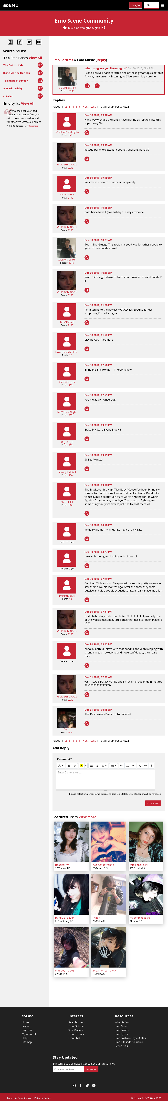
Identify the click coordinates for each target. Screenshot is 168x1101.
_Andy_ (97, 916)
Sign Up (151, 5)
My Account (29, 1032)
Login (25, 1024)
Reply (101, 60)
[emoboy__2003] (71, 946)
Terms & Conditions (19, 1096)
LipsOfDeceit (67, 322)
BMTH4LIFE (67, 502)
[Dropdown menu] (163, 5)
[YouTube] (38, 42)
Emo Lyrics (121, 1032)
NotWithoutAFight (66, 412)
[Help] (151, 765)
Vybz (66, 729)
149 (71, 135)
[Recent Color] (81, 765)
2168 (70, 325)
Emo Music (86, 60)
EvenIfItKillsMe (67, 595)
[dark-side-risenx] (66, 378)
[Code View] (145, 765)
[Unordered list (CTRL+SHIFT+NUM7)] (91, 765)
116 (71, 505)
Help (25, 1036)
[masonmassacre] (146, 893)
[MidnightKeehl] (146, 841)
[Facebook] (19, 42)
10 (70, 598)
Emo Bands (122, 1028)
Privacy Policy (42, 1096)
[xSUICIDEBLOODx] (66, 161)
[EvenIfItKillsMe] (66, 592)
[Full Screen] (140, 765)
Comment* (64, 759)
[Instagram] (103, 28)
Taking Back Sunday (15, 80)
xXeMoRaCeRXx (67, 87)
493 (71, 385)
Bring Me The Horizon (16, 72)
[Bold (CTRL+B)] (69, 765)
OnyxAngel (67, 442)
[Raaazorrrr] (71, 841)
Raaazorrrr (62, 864)
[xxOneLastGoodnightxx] (66, 128)
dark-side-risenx (67, 382)
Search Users (76, 1020)
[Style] (61, 765)
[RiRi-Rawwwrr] (66, 191)
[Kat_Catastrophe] (108, 841)
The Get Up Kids (13, 65)
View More (87, 817)
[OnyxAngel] (66, 438)
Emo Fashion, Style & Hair (130, 1036)
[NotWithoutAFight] (66, 408)
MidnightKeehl (139, 864)
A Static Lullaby (12, 88)
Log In (136, 5)
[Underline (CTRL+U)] (75, 765)
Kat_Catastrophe (103, 864)
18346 (71, 91)
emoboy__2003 (65, 968)
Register (27, 1028)
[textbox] (105, 779)
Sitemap (27, 1040)
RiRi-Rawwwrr (67, 194)
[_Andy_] (108, 893)
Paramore (33, 126)
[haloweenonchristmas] (66, 348)
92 (70, 355)
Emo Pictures (76, 1024)
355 (71, 415)
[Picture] (127, 765)
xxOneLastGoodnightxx (66, 132)
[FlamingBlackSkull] (66, 468)
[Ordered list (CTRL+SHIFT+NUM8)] (97, 765)
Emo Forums (62, 60)
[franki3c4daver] (71, 893)
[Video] (133, 765)
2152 (70, 197)
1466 (70, 732)
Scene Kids (121, 1044)
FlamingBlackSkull (66, 472)
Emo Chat (74, 1036)
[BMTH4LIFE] (66, 498)
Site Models (75, 1028)
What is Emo (122, 1020)
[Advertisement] (108, 48)
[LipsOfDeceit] (66, 318)
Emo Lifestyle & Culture (129, 1040)
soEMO (11, 5)
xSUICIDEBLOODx (67, 164)
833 (71, 445)
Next (85, 106)
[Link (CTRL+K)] (122, 765)
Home (25, 1020)
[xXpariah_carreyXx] (108, 946)
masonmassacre (140, 916)
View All (35, 58)
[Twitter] (29, 42)
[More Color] (86, 765)
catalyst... (9, 96)
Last (93, 106)
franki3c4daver (64, 916)
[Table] (113, 765)
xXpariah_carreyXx (104, 968)
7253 (70, 167)
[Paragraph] (104, 765)
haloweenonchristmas (67, 352)
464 (71, 475)
